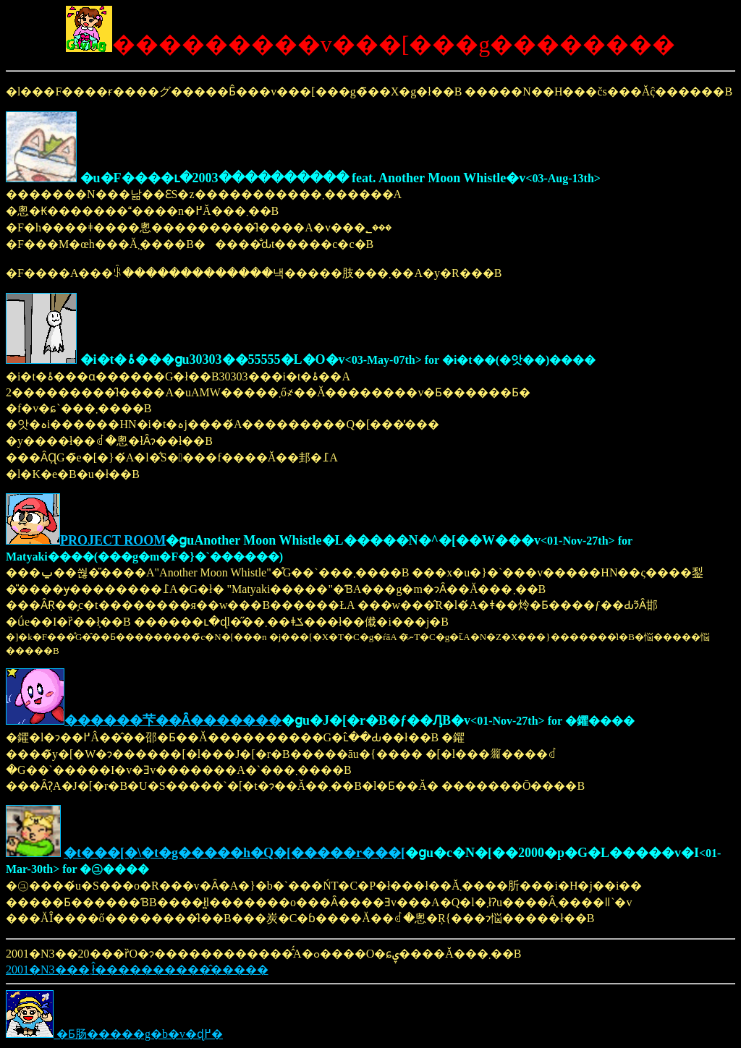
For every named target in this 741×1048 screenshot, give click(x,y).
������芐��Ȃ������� (172, 720)
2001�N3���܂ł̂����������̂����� (137, 969)
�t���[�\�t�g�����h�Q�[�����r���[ (234, 852)
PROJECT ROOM (113, 540)
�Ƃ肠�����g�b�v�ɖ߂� (114, 1034)
